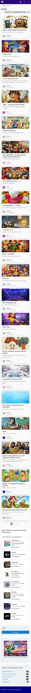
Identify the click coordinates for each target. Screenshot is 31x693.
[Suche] (20, 2)
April (4, 431)
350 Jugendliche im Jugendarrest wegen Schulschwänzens (14, 156)
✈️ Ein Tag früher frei (10, 79)
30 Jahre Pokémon (9, 131)
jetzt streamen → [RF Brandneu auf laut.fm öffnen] (16, 587)
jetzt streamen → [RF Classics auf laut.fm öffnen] (16, 577)
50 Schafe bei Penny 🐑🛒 (12, 181)
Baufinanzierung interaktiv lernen (15, 510)
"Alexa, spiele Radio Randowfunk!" (15, 30)
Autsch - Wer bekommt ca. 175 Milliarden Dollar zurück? (13, 457)
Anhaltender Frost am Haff (12, 379)
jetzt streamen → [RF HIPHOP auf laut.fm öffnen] (16, 566)
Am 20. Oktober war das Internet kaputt (14, 352)
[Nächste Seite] (19, 524)
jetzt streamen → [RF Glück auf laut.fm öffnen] (16, 599)
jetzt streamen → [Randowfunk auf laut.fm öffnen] (16, 547)
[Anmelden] (24, 2)
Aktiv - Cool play (8, 254)
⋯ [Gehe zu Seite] (14, 524)
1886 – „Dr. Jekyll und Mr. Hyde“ (14, 105)
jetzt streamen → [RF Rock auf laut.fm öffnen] (16, 556)
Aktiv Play (6, 327)
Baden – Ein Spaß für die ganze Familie (14, 485)
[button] (7, 12)
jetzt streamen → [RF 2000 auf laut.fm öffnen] (16, 619)
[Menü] (29, 2)
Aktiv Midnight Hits (10, 303)
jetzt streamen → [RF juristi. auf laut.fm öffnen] (16, 608)
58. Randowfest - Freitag (11, 205)
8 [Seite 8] (16, 524)
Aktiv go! (6, 278)
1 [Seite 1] (11, 524)
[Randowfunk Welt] (2, 2)
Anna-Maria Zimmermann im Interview (13, 406)
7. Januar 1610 (8, 230)
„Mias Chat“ (7, 54)
